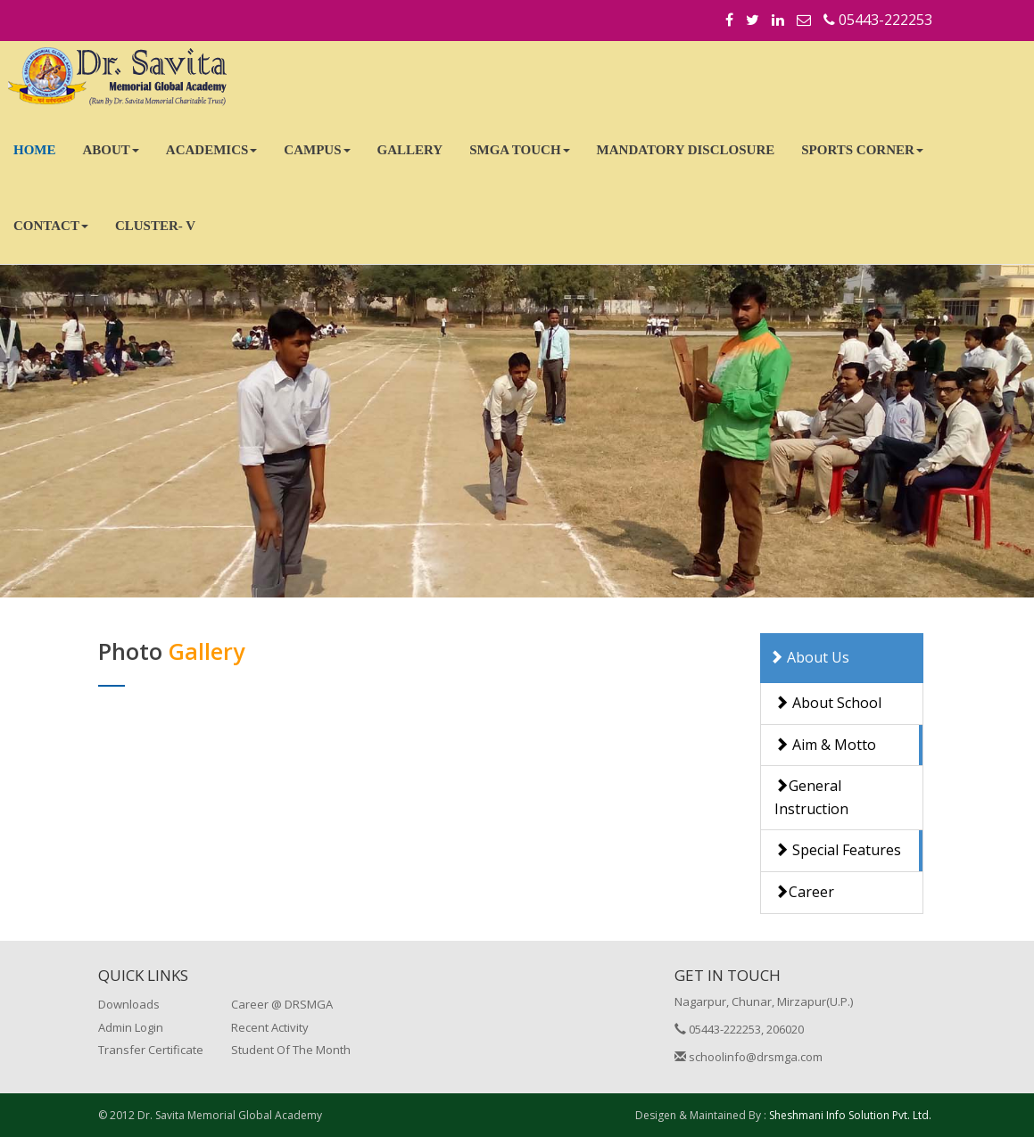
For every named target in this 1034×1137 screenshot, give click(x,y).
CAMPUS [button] (317, 150)
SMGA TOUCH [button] (519, 150)
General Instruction (811, 797)
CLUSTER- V (155, 225)
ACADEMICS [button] (212, 150)
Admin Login (130, 1027)
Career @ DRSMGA (282, 1004)
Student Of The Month (291, 1050)
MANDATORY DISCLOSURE (686, 150)
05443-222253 (877, 19)
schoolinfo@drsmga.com (748, 1057)
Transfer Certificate (150, 1050)
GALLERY (410, 150)
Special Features (837, 850)
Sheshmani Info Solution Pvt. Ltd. (850, 1115)
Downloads (129, 1004)
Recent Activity (270, 1027)
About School (827, 703)
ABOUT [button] (111, 150)
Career (804, 892)
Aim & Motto (825, 744)
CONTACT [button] (50, 225)
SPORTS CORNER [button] (862, 150)
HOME (34, 150)
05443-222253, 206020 (739, 1029)
